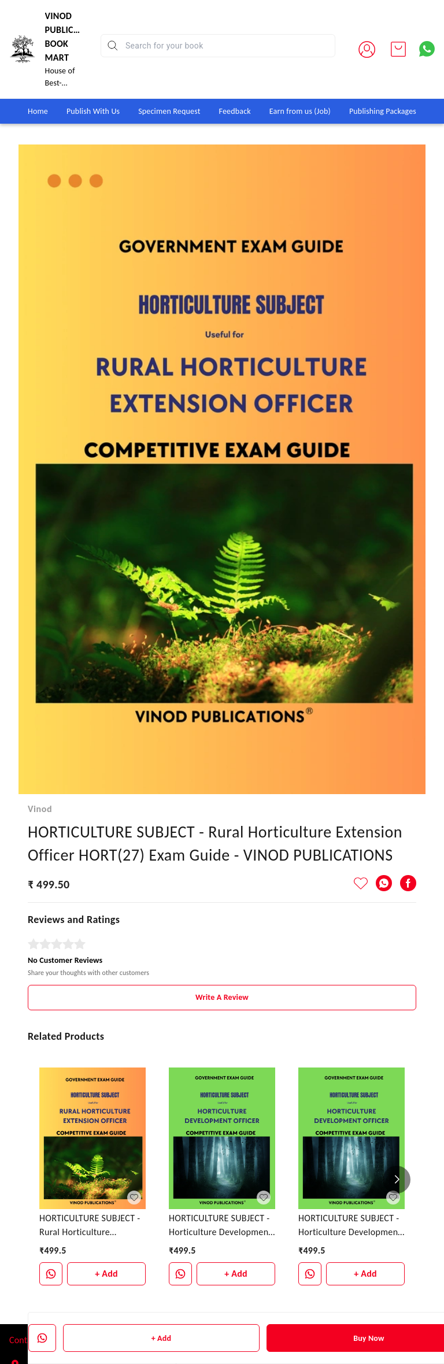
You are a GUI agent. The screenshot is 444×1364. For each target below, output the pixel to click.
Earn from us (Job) (300, 111)
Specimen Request (169, 111)
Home (38, 111)
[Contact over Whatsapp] (427, 49)
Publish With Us (93, 111)
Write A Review (222, 964)
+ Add (161, 1338)
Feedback (235, 111)
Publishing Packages (382, 111)
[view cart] (398, 49)
